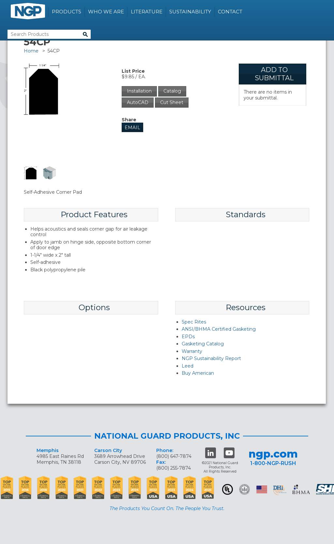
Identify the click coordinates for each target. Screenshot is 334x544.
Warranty (192, 351)
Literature (146, 11)
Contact (230, 11)
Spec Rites (194, 322)
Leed (187, 366)
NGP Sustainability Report (211, 358)
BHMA (301, 489)
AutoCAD (137, 102)
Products (66, 11)
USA (261, 489)
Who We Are (106, 11)
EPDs (188, 337)
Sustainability (190, 11)
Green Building (244, 489)
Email (132, 127)
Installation (139, 91)
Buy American (198, 373)
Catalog (172, 91)
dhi (279, 490)
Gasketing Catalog (203, 344)
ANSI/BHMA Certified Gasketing (219, 329)
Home (31, 51)
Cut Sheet (171, 102)
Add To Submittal (274, 74)
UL (227, 489)
